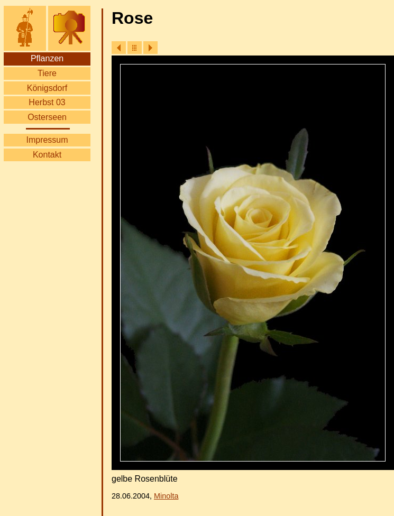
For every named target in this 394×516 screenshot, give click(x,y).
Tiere (47, 73)
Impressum (47, 139)
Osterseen (47, 117)
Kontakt (47, 154)
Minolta (166, 496)
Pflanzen (47, 58)
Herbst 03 (47, 102)
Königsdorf (47, 88)
